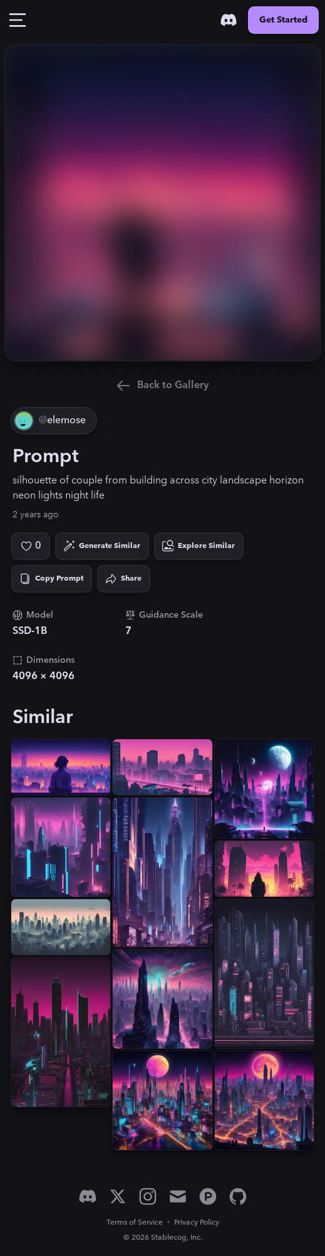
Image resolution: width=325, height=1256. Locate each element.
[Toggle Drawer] (17, 20)
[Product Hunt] (208, 1196)
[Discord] (228, 20)
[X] (118, 1196)
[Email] (178, 1196)
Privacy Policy (196, 1222)
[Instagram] (148, 1196)
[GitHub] (238, 1196)
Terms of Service (134, 1222)
